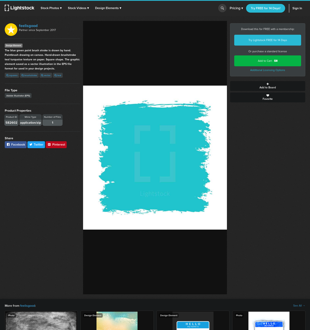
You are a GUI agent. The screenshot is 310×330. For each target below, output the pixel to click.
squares (12, 75)
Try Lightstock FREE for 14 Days (267, 40)
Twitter (36, 144)
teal (57, 75)
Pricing (236, 8)
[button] (51, 8)
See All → (299, 306)
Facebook (15, 144)
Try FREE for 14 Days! (265, 8)
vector (46, 75)
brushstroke (29, 75)
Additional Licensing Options (267, 70)
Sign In (297, 8)
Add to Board (268, 86)
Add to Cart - (268, 61)
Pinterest (56, 144)
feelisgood (28, 26)
